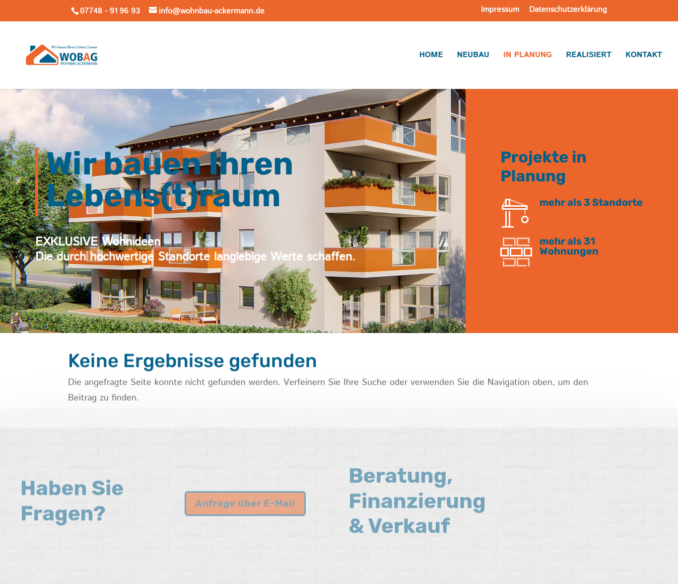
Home (431, 56)
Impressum (500, 10)
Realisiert (588, 56)
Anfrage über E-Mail (245, 492)
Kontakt (643, 56)
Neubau (473, 56)
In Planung (527, 56)
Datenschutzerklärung (568, 10)
